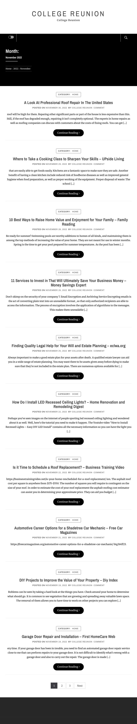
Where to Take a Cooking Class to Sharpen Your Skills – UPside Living (68, 158)
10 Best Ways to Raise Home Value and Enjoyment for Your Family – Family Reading (68, 222)
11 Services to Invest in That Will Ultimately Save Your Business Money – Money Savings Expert (68, 283)
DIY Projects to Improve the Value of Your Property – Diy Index (68, 580)
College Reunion (68, 13)
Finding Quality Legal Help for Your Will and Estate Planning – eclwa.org (68, 345)
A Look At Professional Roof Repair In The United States (68, 102)
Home (75, 94)
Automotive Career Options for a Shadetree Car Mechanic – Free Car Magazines (68, 530)
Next (80, 685)
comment (99, 108)
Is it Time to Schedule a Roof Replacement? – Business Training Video (68, 467)
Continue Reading (68, 132)
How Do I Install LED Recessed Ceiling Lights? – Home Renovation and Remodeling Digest (68, 404)
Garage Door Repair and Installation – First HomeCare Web (68, 636)
